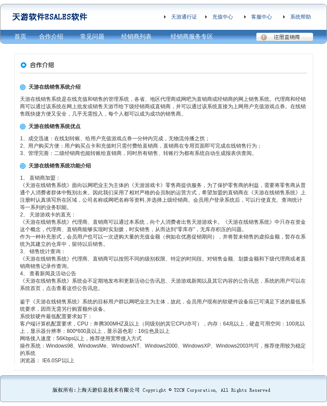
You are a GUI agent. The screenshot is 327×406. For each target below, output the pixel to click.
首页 (20, 36)
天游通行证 (184, 17)
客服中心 (261, 17)
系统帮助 (300, 17)
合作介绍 (51, 36)
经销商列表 (136, 36)
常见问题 (92, 36)
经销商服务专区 (192, 36)
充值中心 (222, 17)
